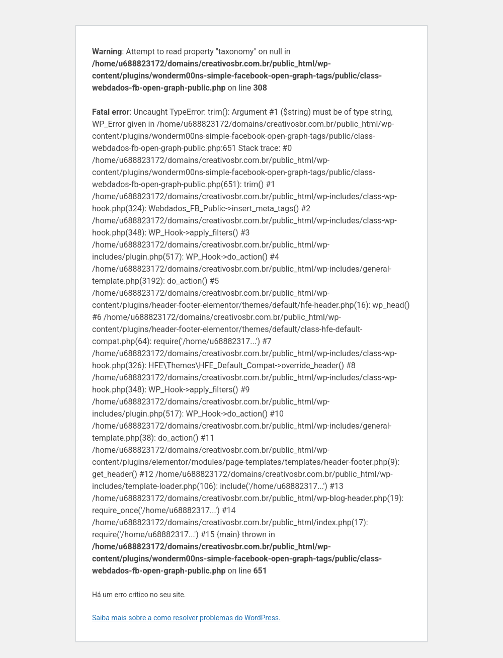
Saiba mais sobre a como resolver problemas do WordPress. (186, 618)
